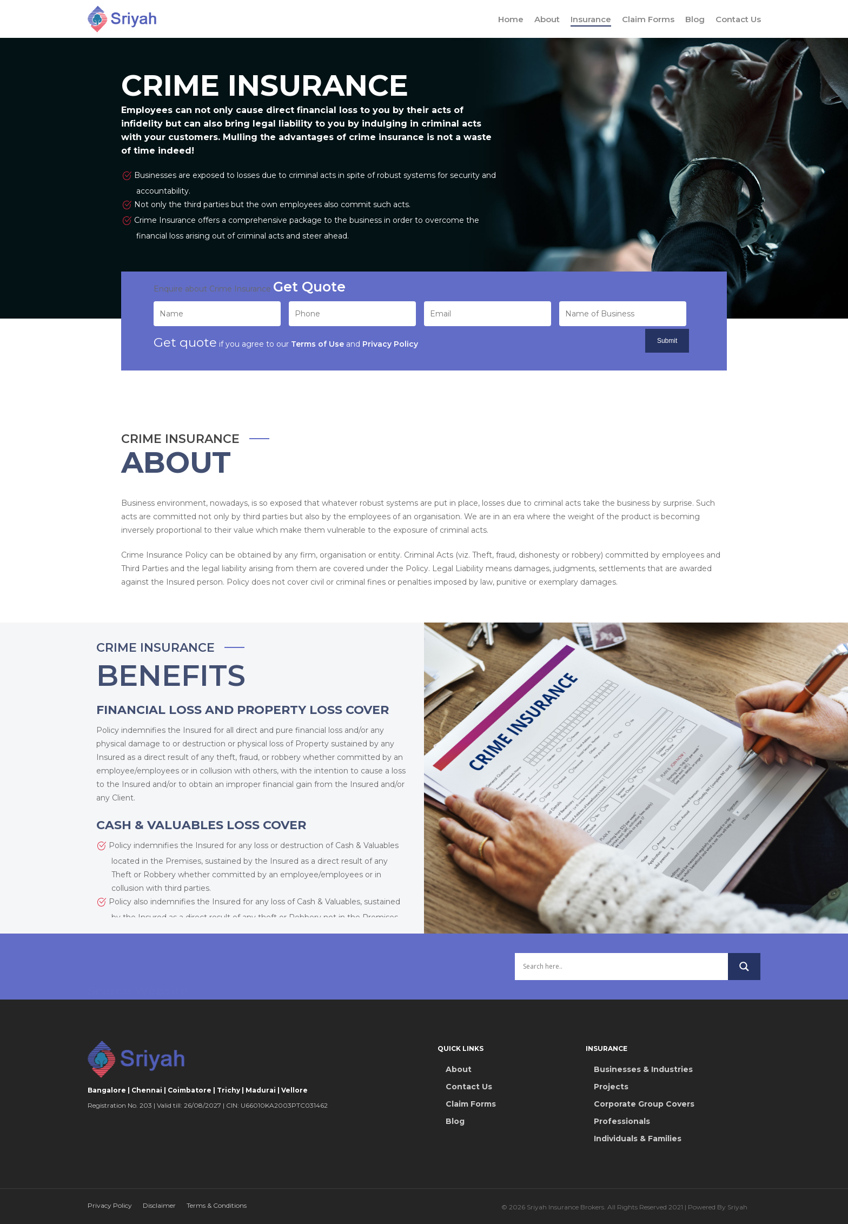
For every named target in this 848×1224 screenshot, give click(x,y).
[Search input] (621, 966)
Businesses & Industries (643, 1069)
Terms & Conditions (217, 1205)
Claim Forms (648, 19)
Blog (695, 19)
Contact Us (738, 19)
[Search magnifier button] (744, 966)
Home (511, 19)
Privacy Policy (110, 1205)
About (547, 19)
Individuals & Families (637, 1138)
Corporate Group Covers (644, 1104)
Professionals (622, 1121)
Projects (611, 1086)
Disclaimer (159, 1205)
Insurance (591, 19)
